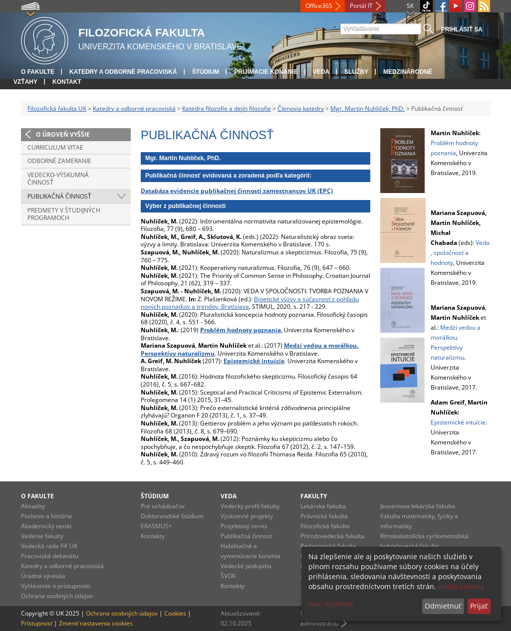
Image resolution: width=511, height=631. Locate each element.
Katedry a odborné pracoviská (123, 71)
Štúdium (206, 71)
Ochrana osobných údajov (57, 596)
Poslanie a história (46, 516)
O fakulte (37, 71)
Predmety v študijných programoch (63, 214)
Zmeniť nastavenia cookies (96, 623)
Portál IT (361, 5)
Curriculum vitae (55, 147)
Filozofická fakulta (325, 526)
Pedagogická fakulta (328, 546)
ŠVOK (228, 576)
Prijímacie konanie (265, 71)
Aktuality (33, 506)
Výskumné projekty (247, 516)
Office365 (318, 5)
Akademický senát (46, 526)
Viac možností (331, 604)
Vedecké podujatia (246, 566)
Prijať (479, 606)
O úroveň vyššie (63, 134)
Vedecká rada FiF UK (49, 546)
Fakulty (313, 496)
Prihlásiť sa (462, 29)
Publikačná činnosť (59, 196)
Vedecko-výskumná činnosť (58, 179)
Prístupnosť (36, 623)
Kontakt (66, 81)
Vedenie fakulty (42, 536)
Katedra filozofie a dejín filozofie (226, 108)
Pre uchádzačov (163, 506)
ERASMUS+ (156, 526)
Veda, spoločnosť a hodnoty (460, 252)
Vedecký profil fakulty (250, 506)
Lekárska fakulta (323, 506)
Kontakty (153, 536)
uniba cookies (461, 586)
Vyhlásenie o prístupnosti (55, 586)
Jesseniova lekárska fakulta (417, 506)
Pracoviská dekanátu (49, 556)
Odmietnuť (443, 606)
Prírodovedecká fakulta (332, 536)
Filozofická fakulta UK (56, 108)
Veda (321, 71)
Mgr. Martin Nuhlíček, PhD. (367, 108)
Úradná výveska (43, 576)
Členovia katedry (300, 108)
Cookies (175, 613)
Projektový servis (244, 526)
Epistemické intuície (458, 422)
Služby (356, 71)
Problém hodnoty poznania (240, 330)
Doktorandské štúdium (172, 516)
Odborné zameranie (59, 161)
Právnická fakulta (324, 516)
